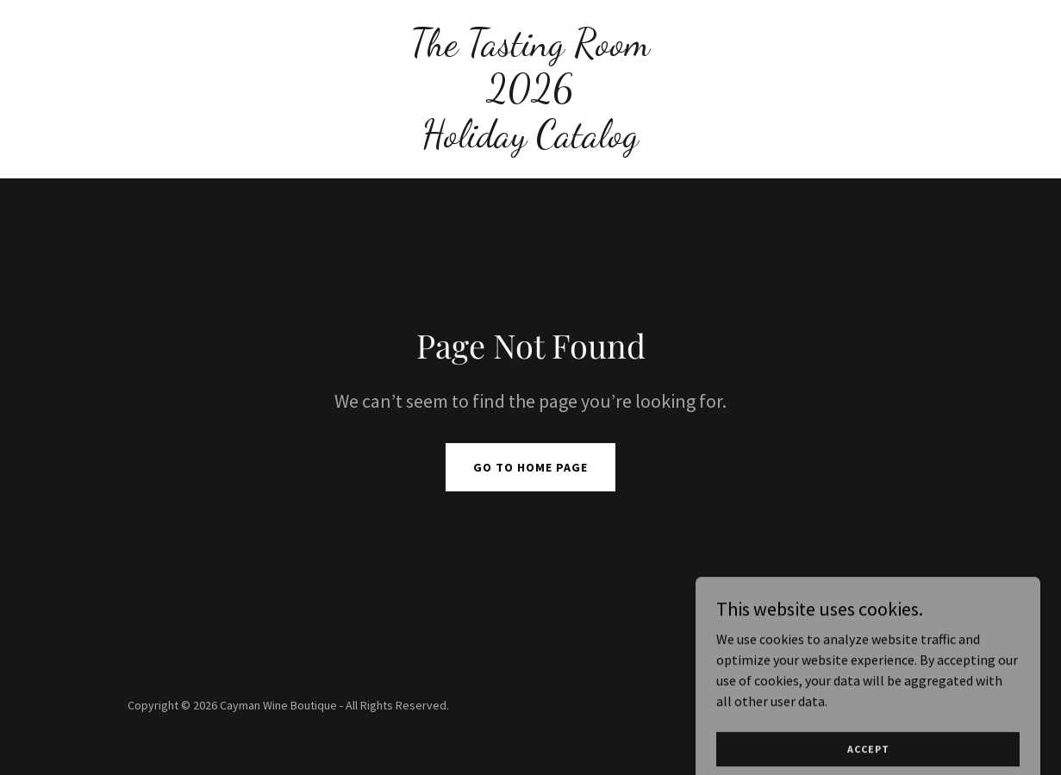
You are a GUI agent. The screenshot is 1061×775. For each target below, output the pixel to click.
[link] (530, 141)
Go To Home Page (530, 467)
